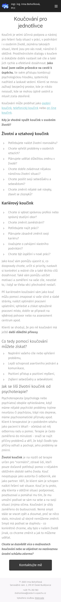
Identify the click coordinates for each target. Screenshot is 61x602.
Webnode (39, 598)
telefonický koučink (25, 108)
